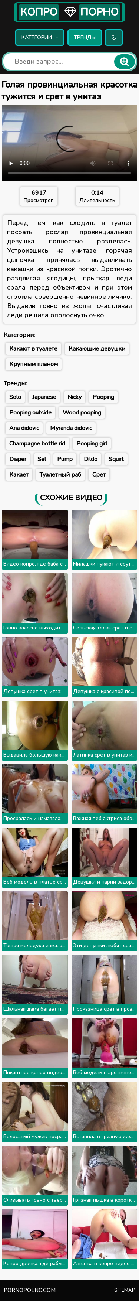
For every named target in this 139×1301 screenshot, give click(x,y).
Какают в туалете (33, 349)
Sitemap (124, 1290)
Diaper (17, 459)
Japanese (44, 397)
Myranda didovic (71, 428)
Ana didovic (24, 428)
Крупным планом (33, 364)
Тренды (85, 37)
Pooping (103, 397)
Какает (19, 475)
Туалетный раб (60, 475)
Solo (15, 397)
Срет (99, 475)
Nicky (74, 397)
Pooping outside (30, 413)
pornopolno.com (30, 1290)
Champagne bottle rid (37, 444)
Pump (65, 459)
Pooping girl (91, 444)
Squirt (116, 459)
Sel (41, 459)
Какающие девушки (97, 349)
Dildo (90, 459)
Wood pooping (82, 413)
